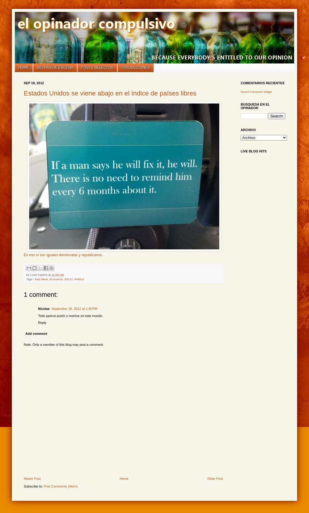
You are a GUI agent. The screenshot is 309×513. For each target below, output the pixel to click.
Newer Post (32, 478)
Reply (42, 322)
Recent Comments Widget (256, 91)
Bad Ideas (41, 279)
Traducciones (135, 68)
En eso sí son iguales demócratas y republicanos (63, 255)
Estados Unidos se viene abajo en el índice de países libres (110, 93)
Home (23, 68)
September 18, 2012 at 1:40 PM (74, 308)
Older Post (215, 478)
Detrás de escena (55, 68)
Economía (56, 279)
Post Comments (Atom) (61, 486)
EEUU (68, 279)
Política (79, 279)
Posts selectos (97, 68)
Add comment (36, 333)
